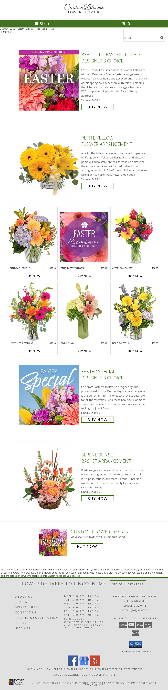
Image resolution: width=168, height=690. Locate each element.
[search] (162, 38)
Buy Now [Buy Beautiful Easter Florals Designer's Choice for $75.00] (97, 107)
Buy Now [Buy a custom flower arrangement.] (87, 546)
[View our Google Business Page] (84, 664)
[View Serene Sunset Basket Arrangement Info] (49, 476)
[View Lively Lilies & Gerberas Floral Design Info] (32, 312)
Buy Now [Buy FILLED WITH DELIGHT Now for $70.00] (32, 276)
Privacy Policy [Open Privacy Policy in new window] (114, 682)
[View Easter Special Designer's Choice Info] (49, 395)
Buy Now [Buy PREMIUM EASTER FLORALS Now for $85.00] (84, 276)
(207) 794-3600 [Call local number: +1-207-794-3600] (140, 610)
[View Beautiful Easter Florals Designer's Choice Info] (49, 80)
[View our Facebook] (73, 664)
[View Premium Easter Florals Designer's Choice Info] (84, 237)
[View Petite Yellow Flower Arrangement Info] (49, 161)
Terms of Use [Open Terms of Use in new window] (94, 684)
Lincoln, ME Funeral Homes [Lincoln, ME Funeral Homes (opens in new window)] (43, 668)
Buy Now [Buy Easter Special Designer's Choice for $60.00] (97, 419)
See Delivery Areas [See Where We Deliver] (128, 584)
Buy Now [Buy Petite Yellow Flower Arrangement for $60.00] (97, 186)
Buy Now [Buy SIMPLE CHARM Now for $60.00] (84, 351)
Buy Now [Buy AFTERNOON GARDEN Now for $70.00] (135, 276)
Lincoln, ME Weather (65, 674)
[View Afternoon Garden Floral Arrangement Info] (135, 237)
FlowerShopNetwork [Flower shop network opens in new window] (86, 682)
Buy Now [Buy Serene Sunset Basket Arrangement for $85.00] (97, 498)
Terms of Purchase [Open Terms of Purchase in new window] (140, 682)
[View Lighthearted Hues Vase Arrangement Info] (135, 312)
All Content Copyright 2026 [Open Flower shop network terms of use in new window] (51, 682)
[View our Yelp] (95, 664)
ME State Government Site (99, 674)
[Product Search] (141, 38)
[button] (135, 644)
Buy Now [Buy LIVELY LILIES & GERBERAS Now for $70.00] (32, 351)
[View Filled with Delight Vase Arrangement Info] (32, 236)
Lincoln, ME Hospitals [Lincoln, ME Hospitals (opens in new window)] (77, 668)
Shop (42, 23)
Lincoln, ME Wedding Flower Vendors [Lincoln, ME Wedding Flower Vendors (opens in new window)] (118, 668)
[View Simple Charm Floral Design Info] (84, 311)
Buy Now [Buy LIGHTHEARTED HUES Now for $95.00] (135, 351)
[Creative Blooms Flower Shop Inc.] (84, 14)
